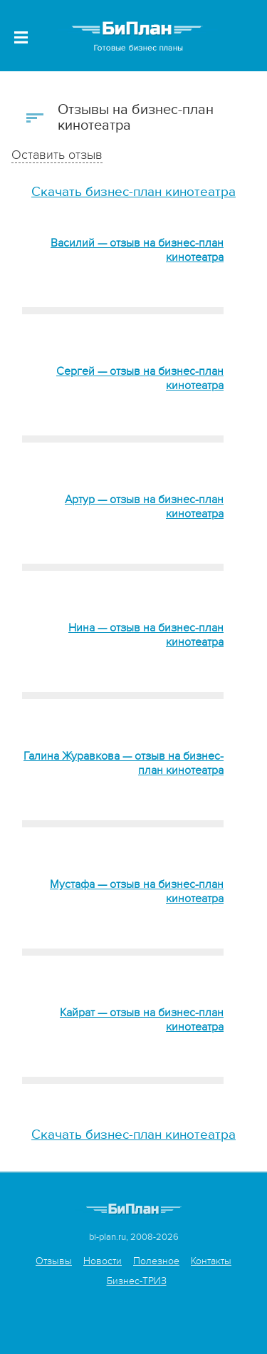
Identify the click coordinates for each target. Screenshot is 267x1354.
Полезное (156, 1261)
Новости (102, 1261)
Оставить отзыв (57, 155)
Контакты (211, 1261)
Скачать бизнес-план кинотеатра (133, 192)
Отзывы (54, 1261)
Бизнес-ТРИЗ (137, 1281)
